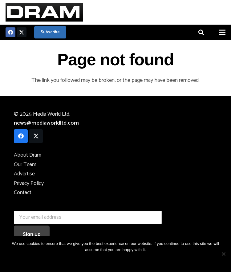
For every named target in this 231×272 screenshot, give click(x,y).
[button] (201, 32)
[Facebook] (10, 32)
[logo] (44, 12)
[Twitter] (21, 32)
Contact (22, 192)
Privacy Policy (29, 183)
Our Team (25, 164)
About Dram (27, 155)
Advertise (24, 173)
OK (94, 260)
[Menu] (222, 32)
